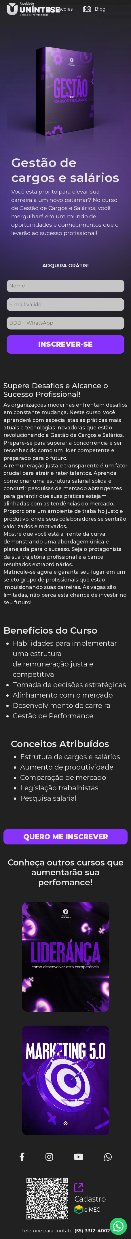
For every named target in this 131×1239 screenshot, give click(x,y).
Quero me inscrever (65, 837)
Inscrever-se (65, 344)
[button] (118, 1226)
